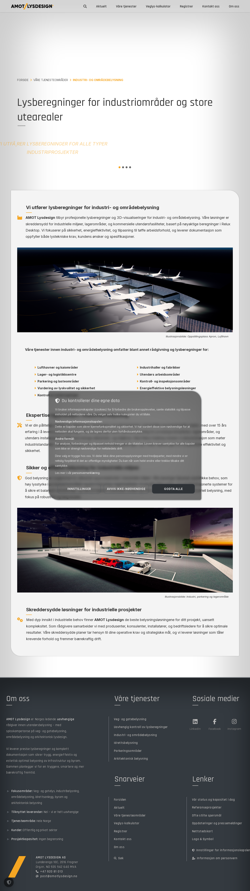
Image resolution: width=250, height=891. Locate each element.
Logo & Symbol (202, 839)
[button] (9, 882)
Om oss (234, 6)
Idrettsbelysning (126, 743)
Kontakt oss (211, 6)
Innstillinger (79, 489)
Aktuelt (101, 6)
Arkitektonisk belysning (131, 758)
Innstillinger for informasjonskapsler (221, 850)
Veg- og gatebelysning (130, 719)
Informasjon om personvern (214, 858)
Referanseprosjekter (206, 807)
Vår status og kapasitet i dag (213, 799)
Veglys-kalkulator (158, 6)
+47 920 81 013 (51, 871)
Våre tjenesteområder (50, 80)
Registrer (186, 6)
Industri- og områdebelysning (135, 735)
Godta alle (173, 489)
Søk (118, 858)
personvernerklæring (86, 473)
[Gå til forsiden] (32, 6)
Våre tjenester (126, 6)
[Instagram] (234, 724)
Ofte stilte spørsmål (206, 815)
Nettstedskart (202, 831)
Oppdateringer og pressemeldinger (217, 823)
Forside (23, 80)
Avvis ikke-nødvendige (126, 489)
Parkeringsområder (128, 751)
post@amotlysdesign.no (58, 876)
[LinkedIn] (195, 724)
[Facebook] (214, 724)
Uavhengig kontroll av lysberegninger (141, 727)
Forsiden (120, 799)
